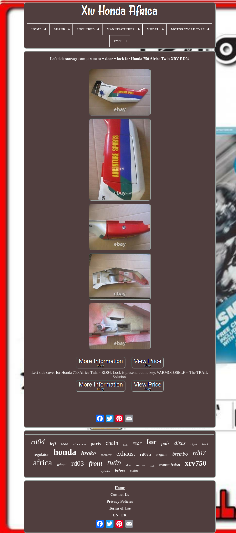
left (53, 443)
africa (42, 462)
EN (115, 515)
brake (88, 453)
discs (179, 443)
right (193, 444)
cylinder (105, 471)
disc (128, 465)
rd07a (145, 454)
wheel (62, 464)
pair (165, 443)
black (205, 444)
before (120, 470)
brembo (180, 454)
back (152, 466)
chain (112, 443)
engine (161, 454)
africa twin (79, 444)
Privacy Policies (120, 501)
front (96, 463)
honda (64, 452)
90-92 (64, 444)
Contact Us (120, 494)
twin (114, 462)
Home (120, 488)
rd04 (38, 442)
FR (123, 515)
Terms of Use (120, 508)
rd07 (199, 453)
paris (96, 443)
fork (125, 444)
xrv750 (195, 463)
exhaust (125, 453)
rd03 (77, 463)
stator (134, 470)
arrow (140, 465)
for (151, 441)
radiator (106, 455)
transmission (169, 465)
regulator (41, 454)
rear (137, 443)
